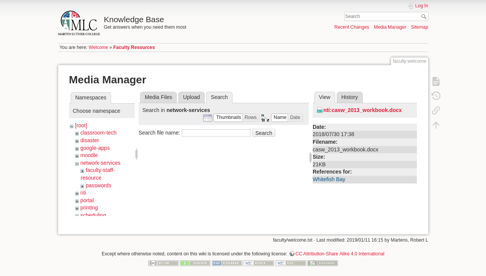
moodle (89, 155)
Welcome (98, 47)
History (349, 97)
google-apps (95, 148)
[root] (81, 125)
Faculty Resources (134, 47)
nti (83, 193)
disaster (89, 140)
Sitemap (419, 27)
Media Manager (390, 27)
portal (87, 200)
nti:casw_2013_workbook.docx (362, 110)
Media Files (158, 97)
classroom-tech (98, 133)
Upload (191, 97)
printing (89, 208)
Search (424, 16)
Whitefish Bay (329, 179)
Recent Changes (351, 27)
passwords (98, 185)
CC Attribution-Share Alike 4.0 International (339, 250)
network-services (100, 163)
